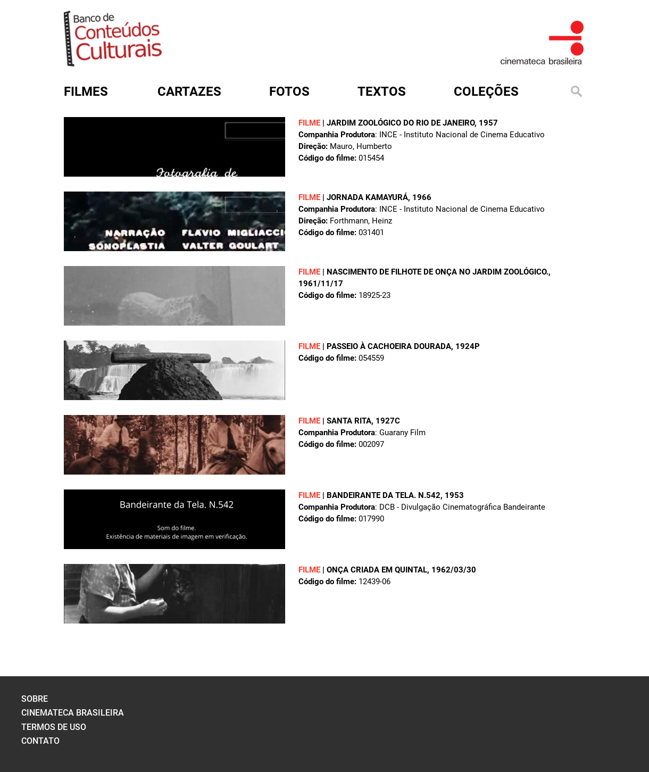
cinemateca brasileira (72, 713)
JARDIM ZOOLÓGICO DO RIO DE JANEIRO (401, 123)
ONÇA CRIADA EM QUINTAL (377, 570)
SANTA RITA (349, 421)
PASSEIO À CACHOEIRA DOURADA (389, 346)
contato (40, 741)
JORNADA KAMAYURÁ (367, 197)
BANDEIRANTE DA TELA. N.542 (383, 495)
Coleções (486, 91)
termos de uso (53, 727)
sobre (34, 699)
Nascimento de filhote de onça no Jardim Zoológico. (437, 272)
